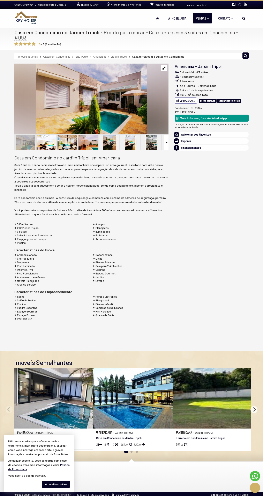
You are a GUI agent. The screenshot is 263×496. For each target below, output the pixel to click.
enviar (238, 306)
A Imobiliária (177, 18)
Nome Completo (187, 263)
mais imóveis (212, 215)
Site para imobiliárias (222, 494)
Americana (184, 66)
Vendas (202, 18)
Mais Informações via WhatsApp (201, 118)
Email (180, 277)
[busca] (243, 18)
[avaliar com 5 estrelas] (34, 44)
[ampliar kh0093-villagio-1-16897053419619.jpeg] (80, 99)
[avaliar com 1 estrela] (16, 44)
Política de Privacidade (127, 494)
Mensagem (183, 240)
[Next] (253, 409)
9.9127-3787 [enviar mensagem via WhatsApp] (90, 4)
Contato (225, 18)
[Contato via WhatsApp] (255, 476)
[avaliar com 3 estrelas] (25, 44)
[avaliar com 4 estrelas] (29, 44)
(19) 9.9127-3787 (212, 202)
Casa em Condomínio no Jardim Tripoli (57, 32)
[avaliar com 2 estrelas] (21, 44)
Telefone (182, 291)
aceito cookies (56, 484)
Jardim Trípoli (210, 66)
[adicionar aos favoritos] (85, 444)
